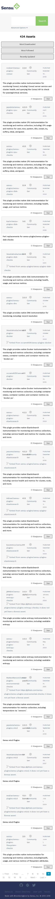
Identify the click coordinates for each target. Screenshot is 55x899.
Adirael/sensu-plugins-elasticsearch (13, 501)
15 (20, 877)
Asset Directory (22, 891)
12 (4, 877)
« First (6, 874)
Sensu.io (9, 891)
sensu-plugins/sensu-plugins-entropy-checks (13, 645)
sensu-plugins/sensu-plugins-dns (13, 301)
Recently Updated (27, 56)
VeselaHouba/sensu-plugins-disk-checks (15, 257)
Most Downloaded (27, 44)
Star (48, 99)
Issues (47, 891)
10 (43, 874)
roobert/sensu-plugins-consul (13, 71)
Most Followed (27, 50)
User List (37, 891)
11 (48, 874)
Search (42, 21)
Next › (33, 877)
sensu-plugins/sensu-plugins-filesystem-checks (13, 842)
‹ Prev (15, 874)
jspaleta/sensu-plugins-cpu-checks (13, 110)
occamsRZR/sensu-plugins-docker (36, 343)
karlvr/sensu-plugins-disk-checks (12, 224)
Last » (43, 877)
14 (15, 877)
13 (9, 877)
